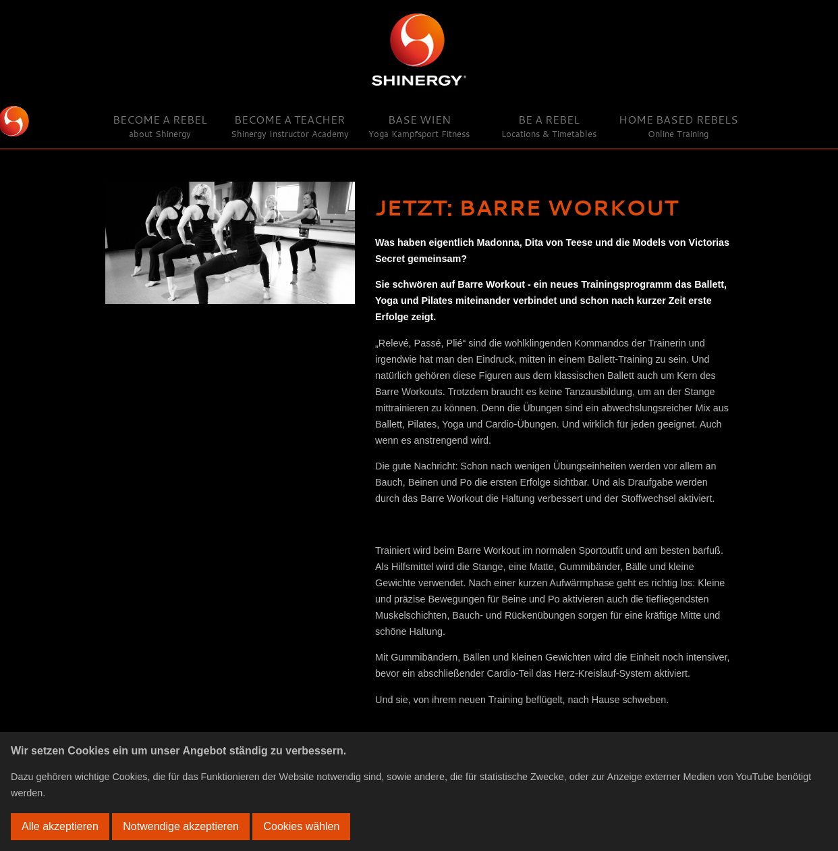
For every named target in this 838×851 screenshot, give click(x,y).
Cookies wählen (301, 826)
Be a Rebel (548, 126)
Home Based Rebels (678, 126)
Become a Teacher (290, 126)
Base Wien (419, 126)
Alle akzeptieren (60, 826)
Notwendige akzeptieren (181, 826)
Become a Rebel (160, 126)
